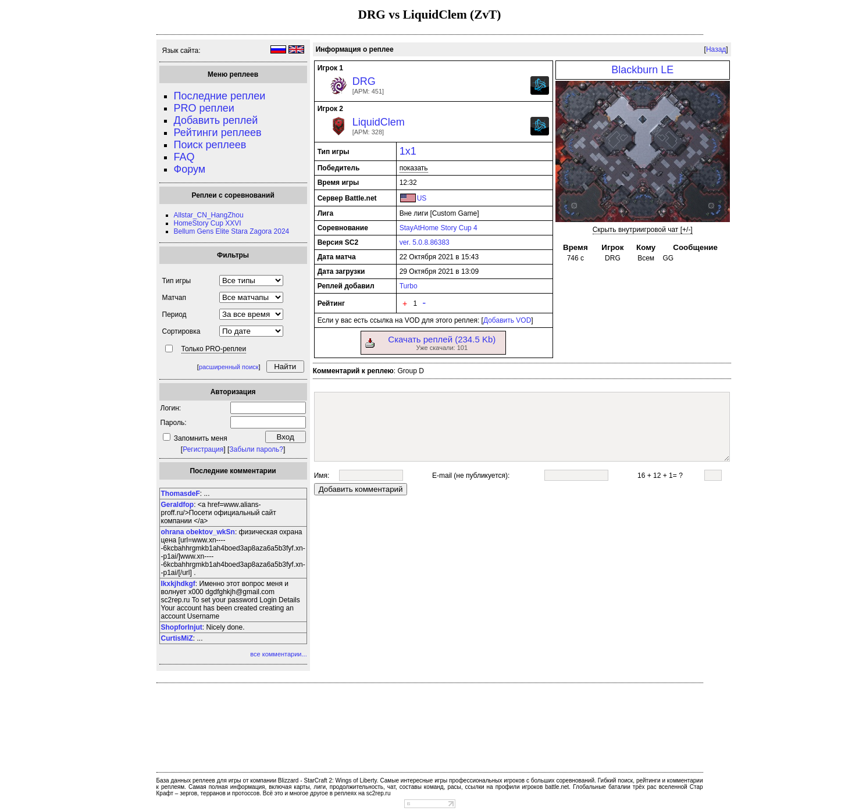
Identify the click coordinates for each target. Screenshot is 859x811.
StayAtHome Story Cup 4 (438, 228)
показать (414, 168)
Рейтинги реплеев (218, 132)
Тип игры (176, 281)
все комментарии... (278, 654)
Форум (190, 169)
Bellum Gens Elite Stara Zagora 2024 (232, 231)
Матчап (174, 298)
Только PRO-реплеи (214, 349)
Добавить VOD (507, 320)
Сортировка (181, 331)
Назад (716, 49)
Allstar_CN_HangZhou (209, 215)
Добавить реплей (216, 120)
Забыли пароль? (256, 449)
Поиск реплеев (210, 145)
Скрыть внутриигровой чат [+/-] (643, 230)
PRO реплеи (204, 108)
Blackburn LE (642, 70)
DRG (364, 81)
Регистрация (203, 449)
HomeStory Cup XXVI (207, 223)
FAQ (184, 157)
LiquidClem (378, 122)
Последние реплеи (220, 96)
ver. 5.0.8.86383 (425, 242)
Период (174, 314)
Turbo (409, 286)
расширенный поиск (229, 366)
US (422, 198)
